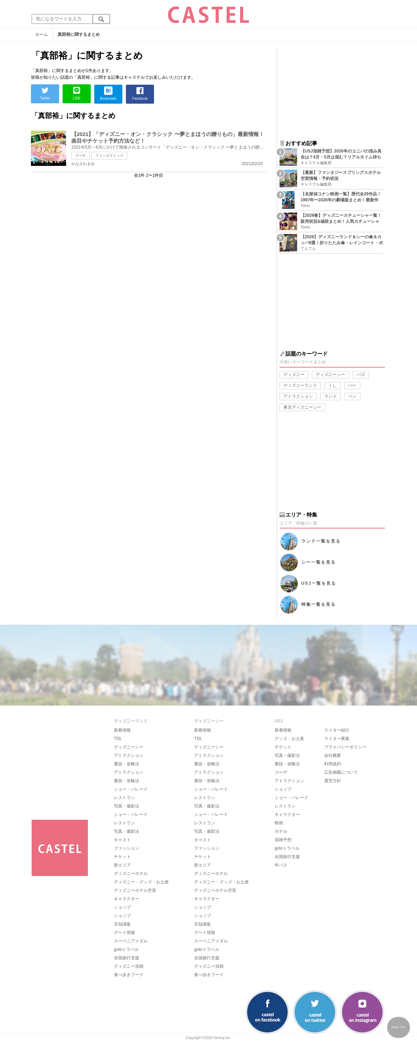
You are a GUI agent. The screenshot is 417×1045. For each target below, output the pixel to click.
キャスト (122, 839)
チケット (122, 856)
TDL (118, 738)
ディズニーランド (300, 385)
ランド (330, 396)
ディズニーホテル (131, 873)
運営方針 (332, 780)
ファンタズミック (109, 155)
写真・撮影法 (126, 806)
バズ (361, 374)
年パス (281, 865)
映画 (279, 822)
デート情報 (124, 932)
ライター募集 (336, 738)
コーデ (281, 772)
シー (318, 562)
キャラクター (126, 898)
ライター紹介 (336, 730)
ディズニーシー (330, 374)
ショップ (122, 907)
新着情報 (122, 730)
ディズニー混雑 (128, 966)
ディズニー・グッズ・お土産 (141, 882)
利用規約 (332, 763)
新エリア (122, 865)
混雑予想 (283, 839)
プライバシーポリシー (345, 747)
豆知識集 (122, 924)
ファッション (126, 848)
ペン (352, 396)
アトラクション (298, 396)
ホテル (281, 831)
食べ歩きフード (128, 974)
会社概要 (332, 755)
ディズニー (293, 374)
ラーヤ (80, 155)
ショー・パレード (131, 789)
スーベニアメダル (131, 941)
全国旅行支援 (126, 957)
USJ (318, 583)
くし (332, 385)
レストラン (124, 797)
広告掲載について (341, 772)
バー (352, 385)
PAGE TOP (398, 1027)
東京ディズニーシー (302, 407)
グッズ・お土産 (289, 738)
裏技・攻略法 (126, 763)
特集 (318, 604)
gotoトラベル (126, 949)
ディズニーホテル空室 (135, 890)
